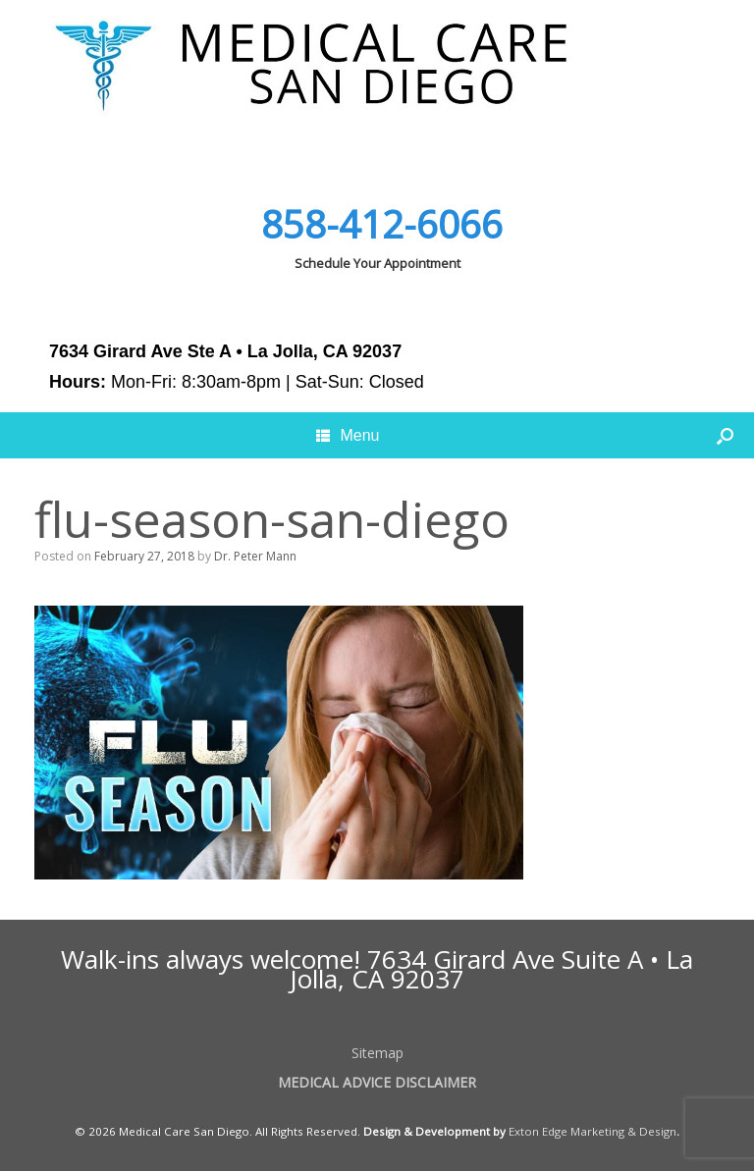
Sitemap (377, 1052)
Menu (347, 435)
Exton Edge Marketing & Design (592, 1131)
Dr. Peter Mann (255, 556)
